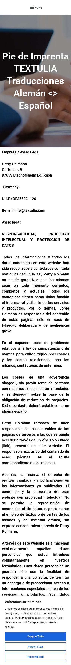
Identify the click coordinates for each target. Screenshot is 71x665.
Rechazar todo (35, 656)
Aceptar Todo (35, 636)
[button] (35, 7)
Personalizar (35, 646)
